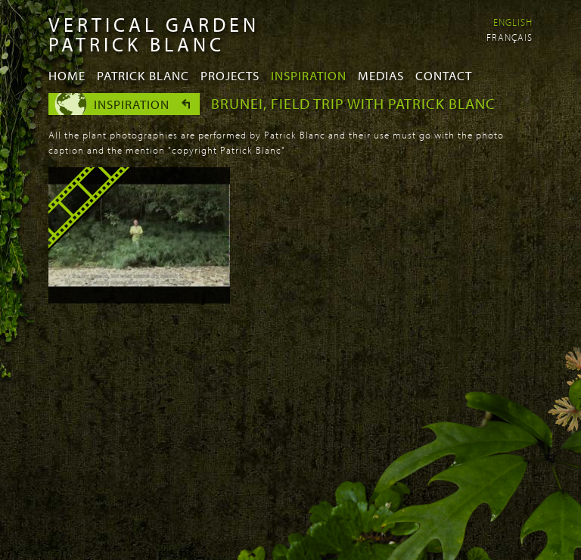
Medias (381, 75)
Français (509, 37)
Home (66, 75)
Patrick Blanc (143, 75)
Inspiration (308, 75)
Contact (443, 75)
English (513, 22)
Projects (229, 75)
